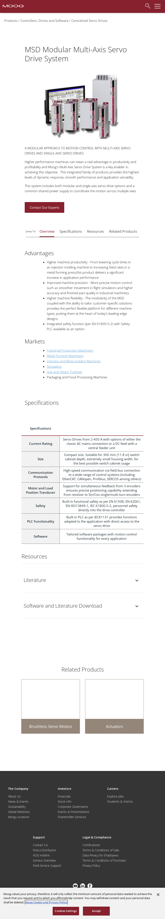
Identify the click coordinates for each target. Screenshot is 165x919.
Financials (64, 796)
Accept (96, 911)
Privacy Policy (91, 866)
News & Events (18, 801)
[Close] (158, 894)
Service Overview (44, 860)
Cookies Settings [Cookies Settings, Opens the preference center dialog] (66, 911)
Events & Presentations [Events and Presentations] (73, 812)
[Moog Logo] (13, 5)
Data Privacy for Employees (100, 855)
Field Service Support (47, 866)
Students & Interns (120, 801)
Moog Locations (18, 817)
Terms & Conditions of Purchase (104, 860)
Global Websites (19, 812)
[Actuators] (114, 706)
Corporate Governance (73, 807)
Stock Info (64, 801)
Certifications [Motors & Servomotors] (91, 845)
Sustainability (17, 807)
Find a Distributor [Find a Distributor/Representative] (44, 850)
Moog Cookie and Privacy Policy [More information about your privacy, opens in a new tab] (46, 902)
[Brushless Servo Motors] (50, 706)
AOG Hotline (41, 855)
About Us (14, 796)
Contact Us (40, 845)
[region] (82, 903)
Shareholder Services (72, 817)
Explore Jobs (115, 796)
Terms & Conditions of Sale (100, 850)
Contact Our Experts (44, 207)
